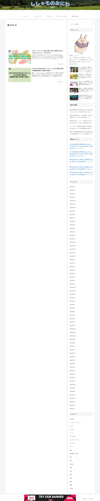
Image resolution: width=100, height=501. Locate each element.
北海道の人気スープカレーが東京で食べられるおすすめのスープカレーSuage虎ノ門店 (81, 122)
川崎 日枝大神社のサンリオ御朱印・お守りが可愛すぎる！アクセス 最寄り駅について (81, 116)
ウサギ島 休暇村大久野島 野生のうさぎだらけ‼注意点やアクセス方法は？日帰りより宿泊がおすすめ (81, 146)
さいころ (79, 155)
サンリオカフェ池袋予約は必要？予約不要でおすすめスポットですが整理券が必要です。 (81, 127)
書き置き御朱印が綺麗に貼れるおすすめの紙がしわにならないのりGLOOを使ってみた (81, 110)
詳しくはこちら (73, 63)
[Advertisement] (36, 37)
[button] (91, 24)
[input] (81, 24)
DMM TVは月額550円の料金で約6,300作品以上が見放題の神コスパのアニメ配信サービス (81, 133)
